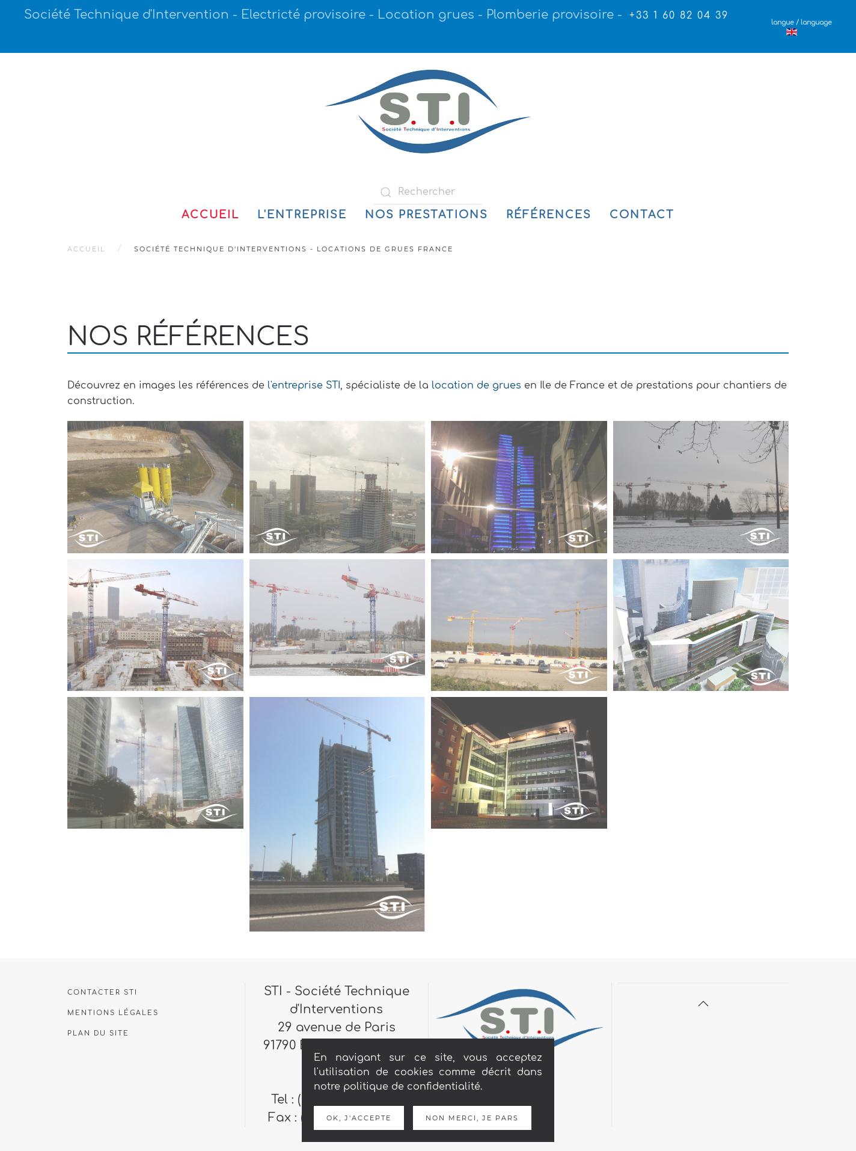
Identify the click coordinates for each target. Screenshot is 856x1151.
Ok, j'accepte (358, 1118)
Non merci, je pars (472, 1118)
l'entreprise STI (304, 385)
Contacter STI (102, 992)
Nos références (188, 337)
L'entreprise (302, 215)
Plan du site (98, 1033)
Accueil (210, 215)
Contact (642, 215)
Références (549, 215)
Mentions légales (113, 1013)
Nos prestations (426, 215)
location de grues (476, 385)
